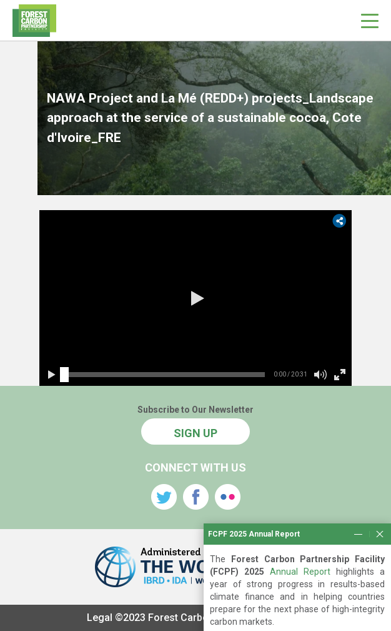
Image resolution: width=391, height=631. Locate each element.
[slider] (64, 374)
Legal (99, 617)
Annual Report (300, 592)
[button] (195, 298)
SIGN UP (195, 433)
